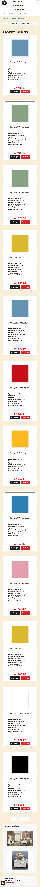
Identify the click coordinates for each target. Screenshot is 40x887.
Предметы (13, 18)
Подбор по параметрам (20, 23)
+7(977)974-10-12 (17, 1)
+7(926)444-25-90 (17, 5)
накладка (21, 18)
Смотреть (15, 91)
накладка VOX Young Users (20, 62)
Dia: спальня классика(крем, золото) (16, 828)
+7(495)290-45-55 (17, 10)
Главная (5, 18)
